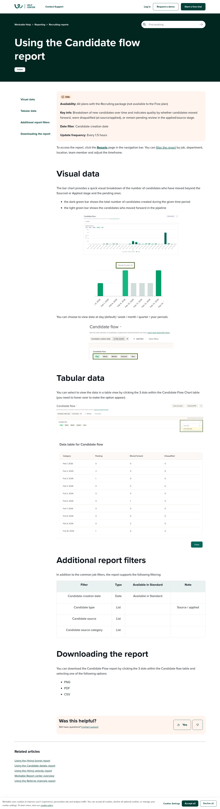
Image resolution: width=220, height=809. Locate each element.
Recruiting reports (59, 24)
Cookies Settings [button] (171, 803)
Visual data (28, 99)
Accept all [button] (190, 803)
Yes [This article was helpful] (182, 725)
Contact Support (54, 6)
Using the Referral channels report (35, 781)
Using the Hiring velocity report (33, 771)
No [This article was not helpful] (197, 725)
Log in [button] (147, 6)
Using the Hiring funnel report (32, 761)
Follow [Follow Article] (20, 70)
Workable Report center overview (34, 776)
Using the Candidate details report (35, 766)
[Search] (173, 24)
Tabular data (28, 111)
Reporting (40, 24)
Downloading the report (35, 134)
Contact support (89, 727)
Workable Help (23, 24)
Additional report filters (35, 122)
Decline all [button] (208, 803)
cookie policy (47, 805)
